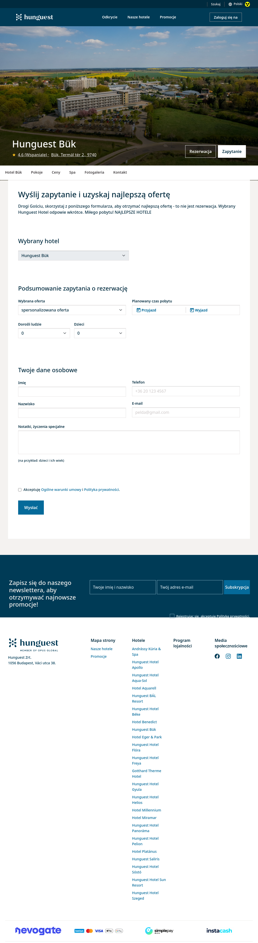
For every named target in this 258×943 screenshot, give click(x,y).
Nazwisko (26, 403)
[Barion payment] (99, 931)
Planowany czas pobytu (152, 301)
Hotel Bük (13, 172)
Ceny (56, 172)
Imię (22, 382)
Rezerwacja (200, 151)
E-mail (137, 403)
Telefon (138, 382)
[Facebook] (217, 656)
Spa (72, 172)
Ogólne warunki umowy (61, 489)
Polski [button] (238, 4)
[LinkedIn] (239, 656)
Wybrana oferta (31, 301)
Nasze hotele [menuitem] (138, 17)
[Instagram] (228, 656)
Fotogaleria (94, 172)
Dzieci (79, 324)
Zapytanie (232, 151)
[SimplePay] (159, 931)
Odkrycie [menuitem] (109, 17)
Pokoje (37, 172)
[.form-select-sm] (73, 255)
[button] (186, 310)
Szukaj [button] (216, 4)
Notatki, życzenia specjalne (41, 426)
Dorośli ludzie (29, 324)
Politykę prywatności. (233, 616)
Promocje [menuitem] (168, 17)
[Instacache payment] (219, 931)
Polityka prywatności (101, 489)
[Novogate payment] (38, 931)
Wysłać (31, 507)
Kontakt (120, 172)
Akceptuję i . (71, 489)
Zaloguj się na (226, 17)
